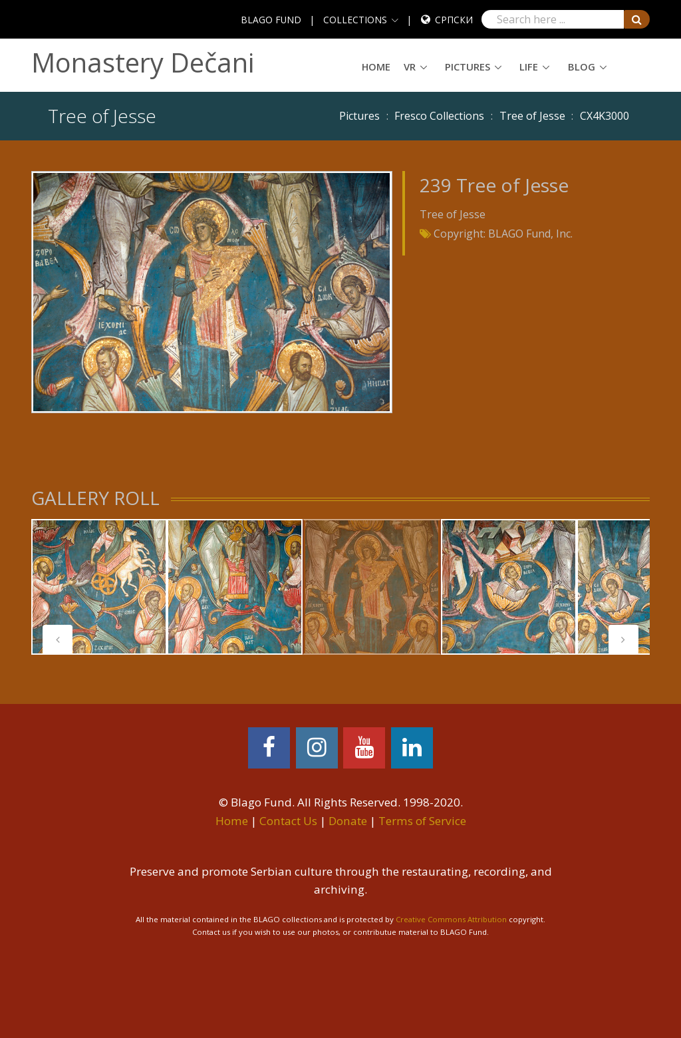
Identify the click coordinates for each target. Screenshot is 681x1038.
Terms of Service (422, 820)
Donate (348, 820)
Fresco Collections (439, 115)
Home (376, 66)
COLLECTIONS (355, 19)
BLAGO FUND (271, 19)
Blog (581, 66)
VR (410, 66)
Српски (454, 19)
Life (528, 66)
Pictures (467, 66)
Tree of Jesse (532, 115)
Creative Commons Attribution (451, 919)
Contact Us (288, 820)
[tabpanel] (99, 587)
